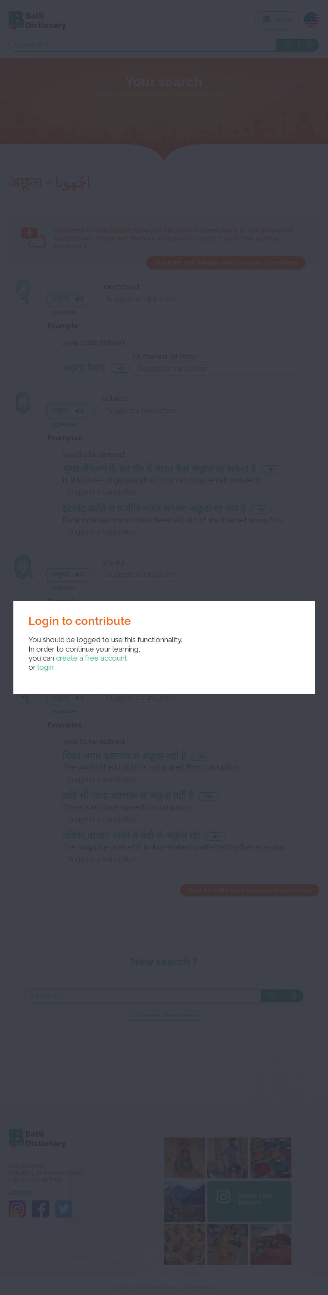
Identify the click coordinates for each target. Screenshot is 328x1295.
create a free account (91, 658)
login (45, 667)
